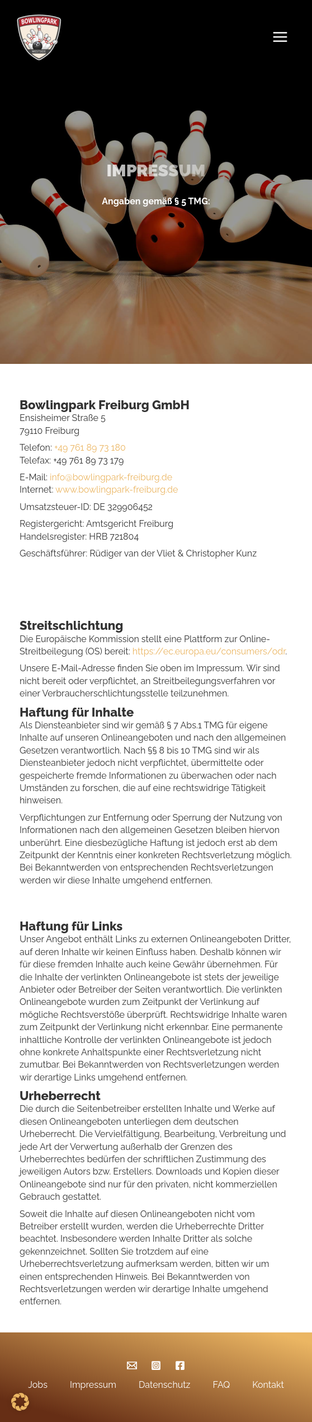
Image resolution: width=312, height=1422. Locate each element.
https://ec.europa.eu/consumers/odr (209, 651)
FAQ (221, 1384)
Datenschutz (165, 1384)
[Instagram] (156, 1365)
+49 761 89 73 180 (90, 447)
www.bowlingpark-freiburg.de (116, 489)
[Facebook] (180, 1365)
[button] (20, 1402)
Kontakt (267, 1384)
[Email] (132, 1365)
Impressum (93, 1384)
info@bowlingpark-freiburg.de (110, 477)
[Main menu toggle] (283, 37)
